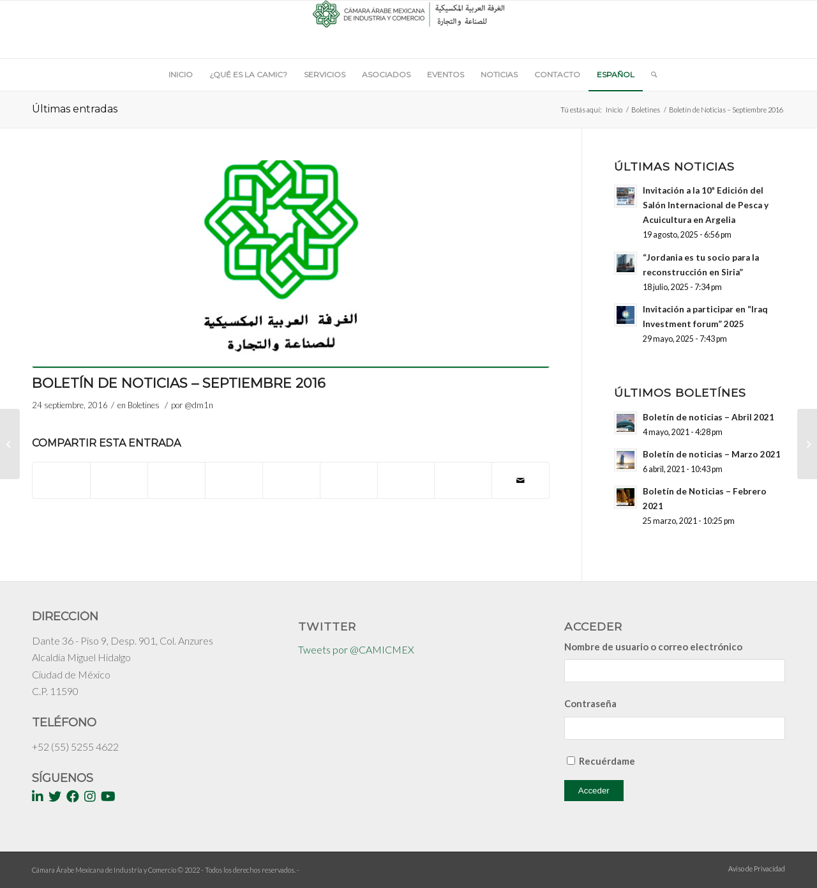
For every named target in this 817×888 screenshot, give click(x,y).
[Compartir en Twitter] (119, 474)
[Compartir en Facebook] (61, 474)
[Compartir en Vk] (406, 474)
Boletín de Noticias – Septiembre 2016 (179, 383)
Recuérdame (607, 761)
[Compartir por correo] (520, 480)
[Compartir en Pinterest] (234, 474)
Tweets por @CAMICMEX (356, 649)
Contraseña (590, 703)
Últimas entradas (74, 109)
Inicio (614, 109)
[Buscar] (650, 75)
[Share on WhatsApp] (176, 474)
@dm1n (198, 405)
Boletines (645, 109)
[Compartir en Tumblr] (348, 474)
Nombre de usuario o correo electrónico (653, 646)
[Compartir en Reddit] (463, 474)
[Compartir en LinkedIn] (291, 474)
